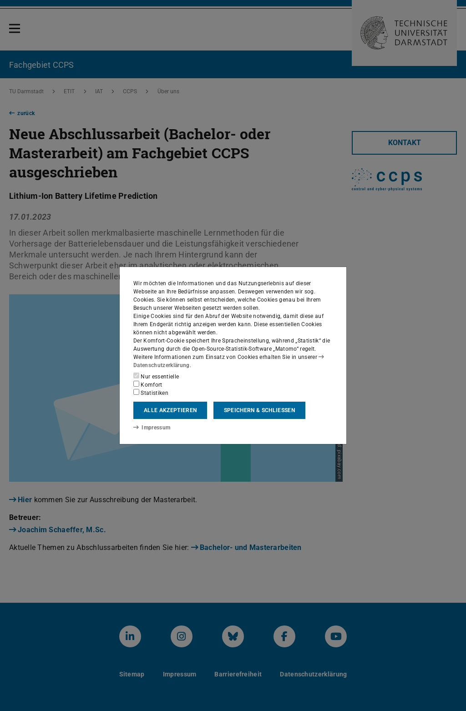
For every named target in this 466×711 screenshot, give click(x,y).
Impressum (151, 427)
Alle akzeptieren (170, 410)
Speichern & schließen (259, 410)
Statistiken (150, 392)
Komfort (147, 384)
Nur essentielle (156, 376)
